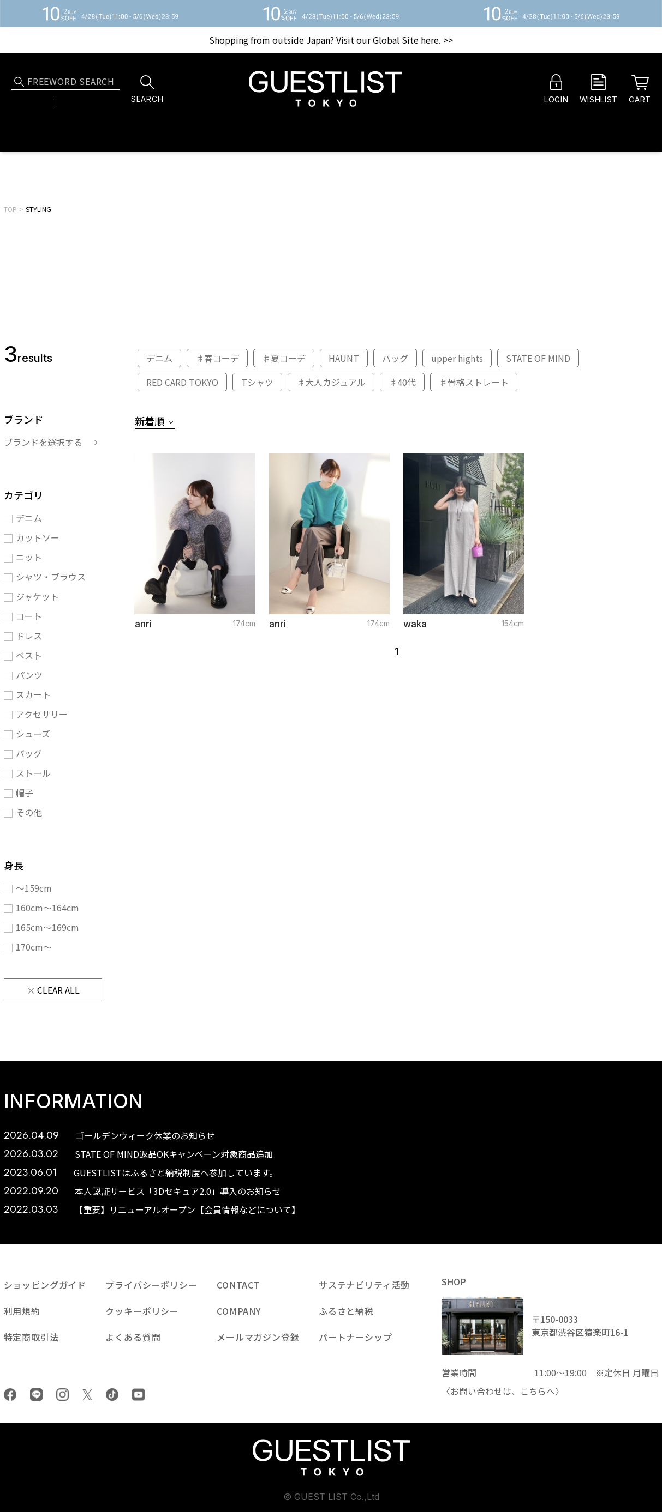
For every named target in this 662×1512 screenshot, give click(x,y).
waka (415, 624)
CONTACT (238, 1284)
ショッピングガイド (45, 1284)
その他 (29, 812)
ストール (33, 772)
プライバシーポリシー (151, 1284)
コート (29, 615)
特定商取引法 (31, 1337)
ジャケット (37, 596)
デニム (29, 517)
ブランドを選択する (43, 442)
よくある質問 (132, 1337)
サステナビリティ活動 (364, 1284)
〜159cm (34, 887)
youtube (138, 1394)
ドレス (29, 635)
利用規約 (22, 1310)
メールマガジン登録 (258, 1337)
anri (143, 624)
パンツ (29, 674)
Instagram (62, 1394)
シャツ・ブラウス (51, 576)
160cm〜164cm (47, 907)
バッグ (29, 753)
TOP (10, 209)
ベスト (29, 655)
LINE (36, 1394)
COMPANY (239, 1310)
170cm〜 (34, 946)
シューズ (33, 733)
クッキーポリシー (142, 1310)
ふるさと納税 (346, 1310)
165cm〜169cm (47, 927)
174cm (244, 623)
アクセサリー (42, 714)
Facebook (10, 1394)
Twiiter (87, 1394)
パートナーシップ (355, 1337)
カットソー (37, 537)
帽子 (24, 792)
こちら (533, 1391)
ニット (29, 557)
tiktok (112, 1394)
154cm (513, 623)
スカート (33, 694)
